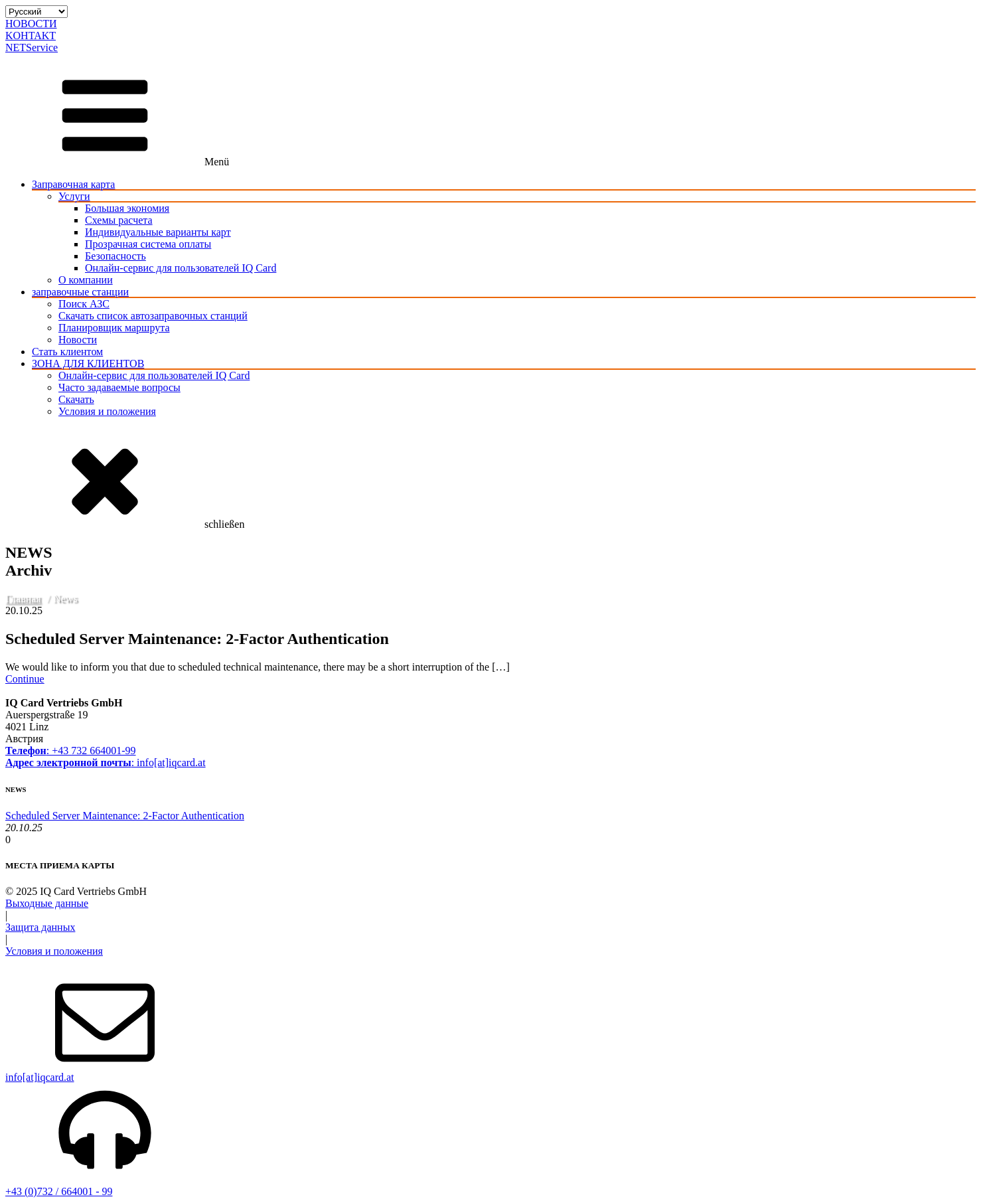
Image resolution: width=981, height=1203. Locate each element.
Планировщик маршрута (114, 327)
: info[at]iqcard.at (105, 762)
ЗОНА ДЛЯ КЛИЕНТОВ (88, 363)
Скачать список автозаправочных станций (153, 315)
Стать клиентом (67, 351)
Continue (24, 678)
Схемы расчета (119, 220)
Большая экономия (127, 208)
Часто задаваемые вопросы (119, 387)
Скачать (76, 399)
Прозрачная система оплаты (148, 244)
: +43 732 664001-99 (70, 750)
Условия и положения (107, 411)
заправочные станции (80, 291)
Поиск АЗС (84, 303)
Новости (77, 339)
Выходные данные (46, 903)
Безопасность (115, 256)
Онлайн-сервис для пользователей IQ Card (180, 268)
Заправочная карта (73, 184)
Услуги (74, 196)
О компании (85, 279)
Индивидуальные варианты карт (158, 232)
